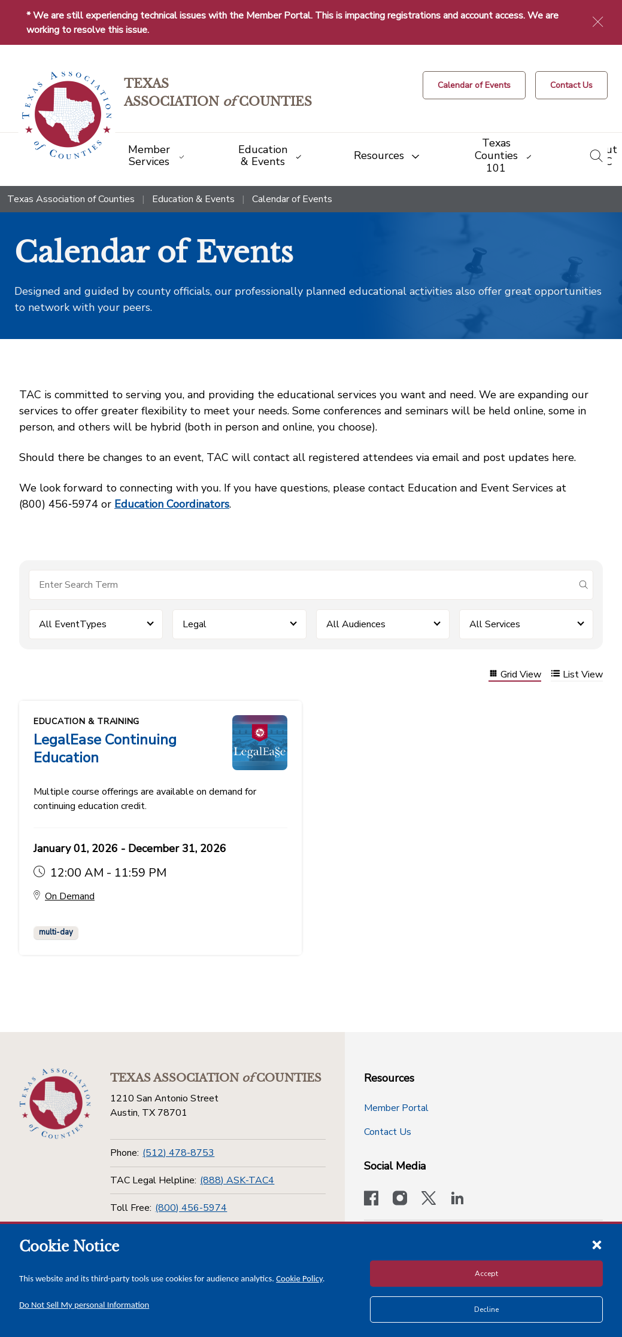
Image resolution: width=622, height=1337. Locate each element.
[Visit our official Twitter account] (428, 1199)
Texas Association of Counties (71, 199)
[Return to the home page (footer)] (55, 1104)
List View (577, 674)
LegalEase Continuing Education (105, 748)
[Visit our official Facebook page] (371, 1199)
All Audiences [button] (356, 624)
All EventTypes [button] (73, 624)
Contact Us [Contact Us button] (387, 1131)
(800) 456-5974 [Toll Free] (191, 1207)
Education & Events (193, 199)
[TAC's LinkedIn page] (457, 1199)
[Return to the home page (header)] (66, 116)
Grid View (515, 674)
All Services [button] (494, 624)
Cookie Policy (299, 1278)
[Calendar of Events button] (474, 85)
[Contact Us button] (571, 85)
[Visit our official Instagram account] (400, 1199)
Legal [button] (195, 624)
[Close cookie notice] (597, 1244)
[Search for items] (301, 584)
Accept (486, 1273)
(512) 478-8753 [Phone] (178, 1152)
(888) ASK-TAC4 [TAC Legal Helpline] (237, 1180)
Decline (486, 1309)
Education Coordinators (171, 504)
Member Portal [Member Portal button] (396, 1108)
